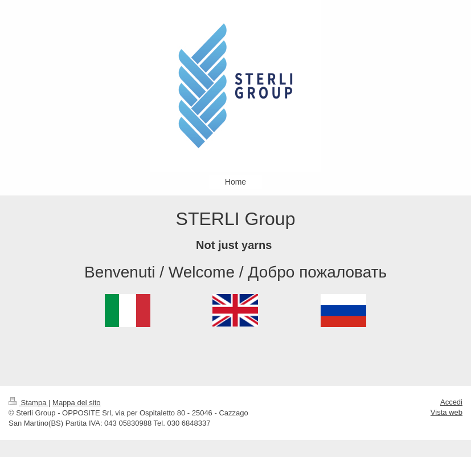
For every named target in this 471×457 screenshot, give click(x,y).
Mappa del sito (76, 402)
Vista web (446, 412)
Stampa (28, 402)
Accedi (451, 402)
